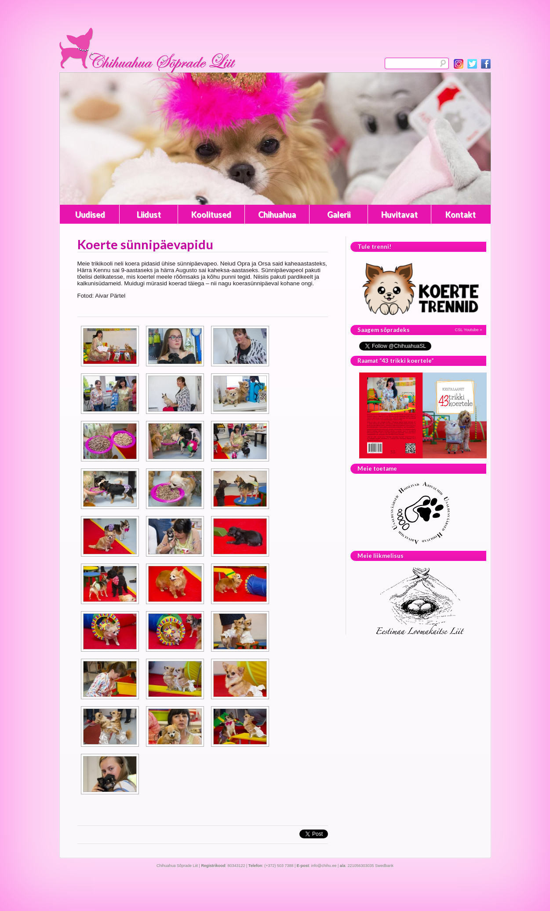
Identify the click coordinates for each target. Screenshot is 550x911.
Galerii (338, 214)
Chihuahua (277, 214)
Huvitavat (399, 214)
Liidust (149, 214)
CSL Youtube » (468, 330)
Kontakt (460, 214)
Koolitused (211, 214)
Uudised (90, 214)
